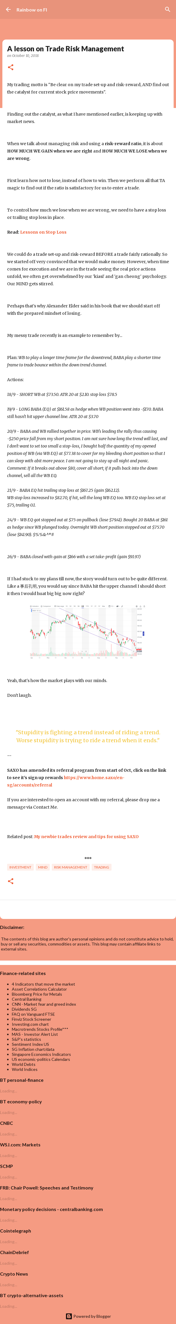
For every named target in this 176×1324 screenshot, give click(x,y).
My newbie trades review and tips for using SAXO (86, 836)
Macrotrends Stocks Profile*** (40, 1029)
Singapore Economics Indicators (41, 1054)
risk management (70, 867)
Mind (42, 867)
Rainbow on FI (32, 9)
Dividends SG (24, 1009)
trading (101, 867)
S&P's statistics (26, 1039)
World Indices (25, 1069)
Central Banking (26, 999)
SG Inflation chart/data (33, 1049)
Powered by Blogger (88, 1316)
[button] (10, 68)
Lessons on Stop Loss (43, 232)
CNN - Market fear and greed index (44, 1004)
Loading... (8, 1090)
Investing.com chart (30, 1024)
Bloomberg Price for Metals (37, 994)
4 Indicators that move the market (43, 984)
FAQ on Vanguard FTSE (33, 1014)
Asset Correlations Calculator (39, 989)
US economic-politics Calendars (41, 1059)
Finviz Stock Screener (31, 1019)
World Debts (23, 1064)
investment (20, 867)
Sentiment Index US (30, 1044)
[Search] (167, 9)
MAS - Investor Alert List (35, 1034)
